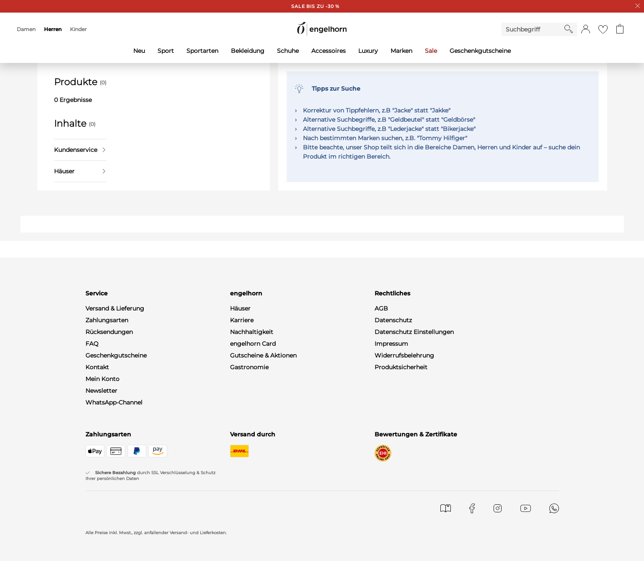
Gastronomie (249, 367)
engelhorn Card (253, 343)
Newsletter (101, 390)
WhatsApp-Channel (113, 402)
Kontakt (97, 367)
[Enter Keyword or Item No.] (533, 29)
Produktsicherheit (401, 367)
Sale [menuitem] (431, 51)
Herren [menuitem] (53, 29)
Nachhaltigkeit (251, 332)
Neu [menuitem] (139, 51)
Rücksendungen (109, 332)
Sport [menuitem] (166, 51)
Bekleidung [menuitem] (247, 51)
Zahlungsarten (106, 320)
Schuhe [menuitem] (288, 51)
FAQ (91, 343)
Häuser (79, 171)
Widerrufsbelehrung (404, 355)
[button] (585, 29)
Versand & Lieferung (114, 308)
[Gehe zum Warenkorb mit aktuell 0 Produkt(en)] (620, 29)
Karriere (241, 320)
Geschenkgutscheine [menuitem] (480, 51)
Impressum (391, 343)
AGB (381, 308)
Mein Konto (102, 379)
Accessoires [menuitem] (328, 51)
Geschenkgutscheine (116, 355)
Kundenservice (79, 150)
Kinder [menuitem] (78, 29)
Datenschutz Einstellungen (414, 332)
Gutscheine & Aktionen (263, 355)
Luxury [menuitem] (368, 51)
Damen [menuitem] (26, 29)
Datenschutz (393, 320)
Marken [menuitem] (401, 51)
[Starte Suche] (568, 29)
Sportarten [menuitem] (202, 51)
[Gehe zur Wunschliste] (603, 29)
